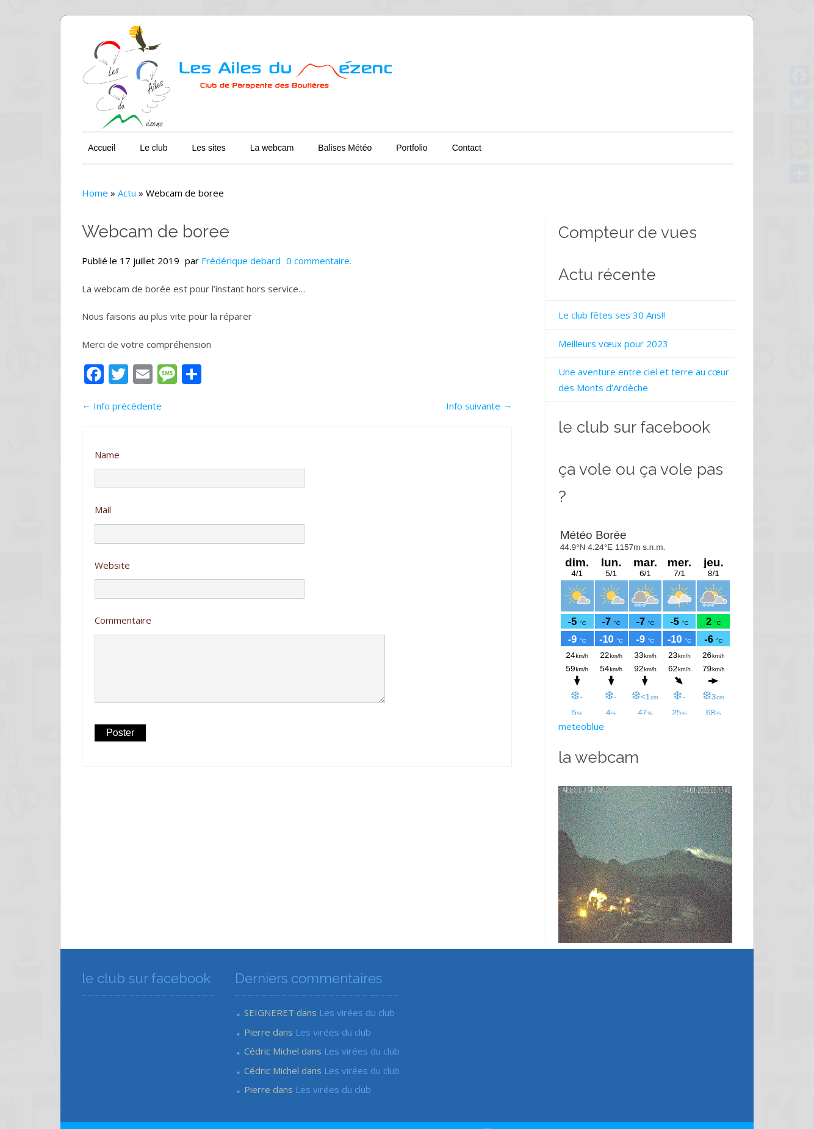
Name (75, 448)
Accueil (70, 141)
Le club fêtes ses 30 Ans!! (621, 309)
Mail (71, 503)
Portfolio (379, 141)
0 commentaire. (287, 254)
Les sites (176, 141)
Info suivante (489, 400)
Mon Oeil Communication (715, 1103)
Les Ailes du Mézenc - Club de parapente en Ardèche (161, 1103)
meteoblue (591, 693)
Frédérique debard (209, 254)
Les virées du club (340, 979)
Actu (95, 187)
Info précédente (90, 400)
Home (63, 187)
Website (80, 559)
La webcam (240, 141)
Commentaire (91, 614)
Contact (434, 141)
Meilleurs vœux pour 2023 (623, 337)
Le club (121, 141)
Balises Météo (313, 141)
